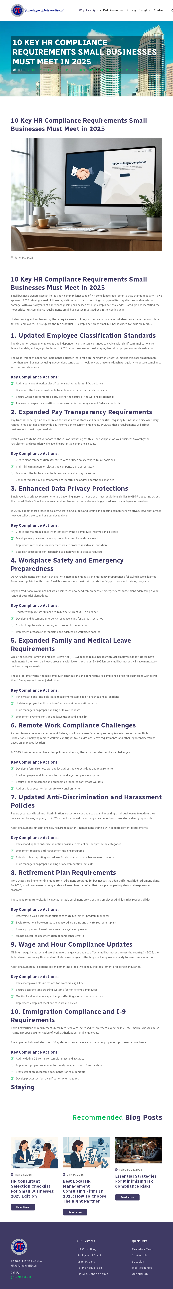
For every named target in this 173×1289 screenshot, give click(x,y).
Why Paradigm (88, 10)
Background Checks (90, 1255)
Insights (145, 10)
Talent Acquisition (89, 1267)
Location (138, 1261)
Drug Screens (86, 1261)
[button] (90, 10)
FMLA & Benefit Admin (92, 1274)
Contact (159, 10)
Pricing (131, 10)
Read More (23, 1220)
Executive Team (142, 1249)
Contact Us (139, 1255)
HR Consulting (86, 1249)
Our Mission (140, 1274)
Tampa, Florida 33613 (26, 1261)
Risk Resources (113, 10)
